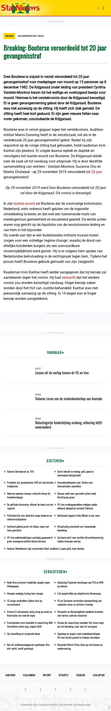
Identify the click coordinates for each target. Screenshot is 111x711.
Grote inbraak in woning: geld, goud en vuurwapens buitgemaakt (75, 473)
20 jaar (96, 172)
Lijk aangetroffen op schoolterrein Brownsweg (79, 593)
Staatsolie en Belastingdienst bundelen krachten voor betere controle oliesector (80, 613)
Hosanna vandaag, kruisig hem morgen (25, 593)
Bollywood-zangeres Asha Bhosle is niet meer (78, 515)
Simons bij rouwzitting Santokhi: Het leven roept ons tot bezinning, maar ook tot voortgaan (80, 624)
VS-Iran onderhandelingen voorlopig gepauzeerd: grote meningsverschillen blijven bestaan (30, 539)
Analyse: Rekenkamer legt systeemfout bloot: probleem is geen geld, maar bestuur (45, 548)
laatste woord (24, 203)
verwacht (69, 277)
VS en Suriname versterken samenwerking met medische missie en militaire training (79, 602)
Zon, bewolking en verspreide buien (23, 633)
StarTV (63, 675)
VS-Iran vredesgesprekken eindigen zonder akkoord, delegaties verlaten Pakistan (77, 506)
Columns (29, 675)
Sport (47, 675)
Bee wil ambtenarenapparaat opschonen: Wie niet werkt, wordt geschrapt (28, 646)
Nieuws (10, 675)
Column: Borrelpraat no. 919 (20, 471)
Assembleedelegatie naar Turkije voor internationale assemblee (75, 484)
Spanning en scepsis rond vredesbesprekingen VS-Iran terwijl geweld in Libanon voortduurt (78, 635)
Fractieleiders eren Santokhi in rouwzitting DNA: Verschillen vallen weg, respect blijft (30, 624)
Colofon (99, 675)
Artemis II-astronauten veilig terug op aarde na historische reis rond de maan (29, 613)
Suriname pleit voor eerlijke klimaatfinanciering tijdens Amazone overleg (80, 539)
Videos (80, 675)
